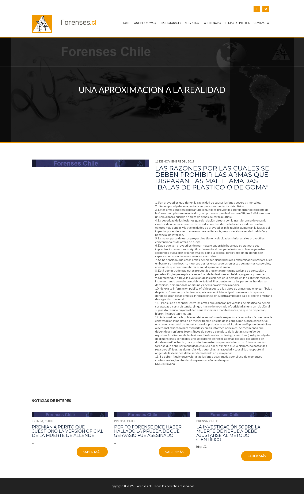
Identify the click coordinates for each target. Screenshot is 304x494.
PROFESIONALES (170, 22)
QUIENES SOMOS (145, 22)
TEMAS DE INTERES (237, 22)
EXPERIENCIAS (212, 22)
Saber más (92, 452)
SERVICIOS (192, 22)
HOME (126, 22)
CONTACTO (261, 22)
